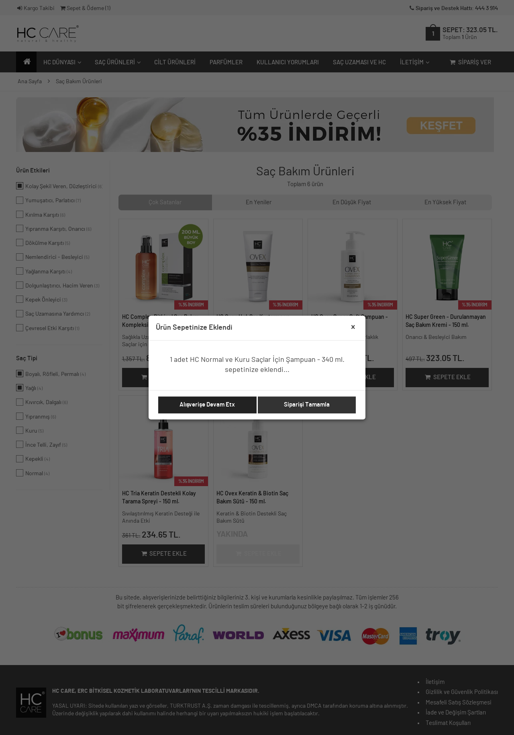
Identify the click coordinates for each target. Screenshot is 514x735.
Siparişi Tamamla (307, 405)
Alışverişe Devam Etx (207, 405)
